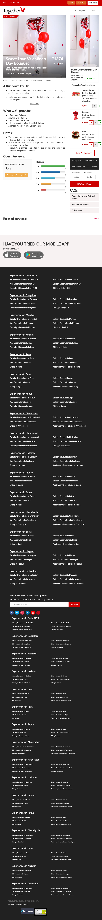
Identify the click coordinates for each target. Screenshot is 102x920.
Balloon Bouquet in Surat (63, 536)
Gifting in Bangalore (61, 308)
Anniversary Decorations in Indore (67, 485)
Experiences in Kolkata (21, 334)
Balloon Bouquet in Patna (63, 496)
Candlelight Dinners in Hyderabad (23, 446)
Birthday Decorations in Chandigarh (24, 516)
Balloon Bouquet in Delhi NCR (65, 279)
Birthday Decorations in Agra (21, 378)
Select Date (76, 173)
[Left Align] (7, 175)
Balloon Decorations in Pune (64, 362)
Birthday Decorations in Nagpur (23, 555)
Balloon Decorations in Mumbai (66, 323)
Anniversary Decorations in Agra (66, 386)
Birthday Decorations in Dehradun (24, 575)
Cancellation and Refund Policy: (83, 197)
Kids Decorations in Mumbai (21, 323)
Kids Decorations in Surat (20, 540)
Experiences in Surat (20, 531)
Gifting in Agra (15, 386)
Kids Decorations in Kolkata (21, 343)
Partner (22, 901)
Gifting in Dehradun (18, 583)
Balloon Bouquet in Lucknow (65, 457)
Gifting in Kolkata (60, 347)
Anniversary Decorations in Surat (66, 544)
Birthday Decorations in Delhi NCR (24, 279)
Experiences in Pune (20, 354)
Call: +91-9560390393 (11, 3)
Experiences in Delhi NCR (23, 275)
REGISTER (81, 3)
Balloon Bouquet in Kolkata (64, 339)
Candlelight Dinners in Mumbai (22, 327)
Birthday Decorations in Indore (22, 476)
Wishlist (91, 78)
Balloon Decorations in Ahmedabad (67, 421)
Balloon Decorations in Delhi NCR (67, 284)
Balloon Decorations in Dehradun (66, 579)
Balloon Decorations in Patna (65, 500)
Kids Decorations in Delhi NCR (22, 284)
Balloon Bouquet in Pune (63, 358)
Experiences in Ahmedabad (24, 413)
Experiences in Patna (21, 492)
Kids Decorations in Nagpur (21, 559)
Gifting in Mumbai (60, 327)
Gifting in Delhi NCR (61, 288)
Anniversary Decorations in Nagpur (67, 564)
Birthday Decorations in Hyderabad (24, 437)
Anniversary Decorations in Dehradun (68, 583)
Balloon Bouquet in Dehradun (65, 575)
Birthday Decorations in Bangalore (24, 299)
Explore (82, 10)
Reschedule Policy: (80, 204)
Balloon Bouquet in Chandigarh (65, 516)
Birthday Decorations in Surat (22, 536)
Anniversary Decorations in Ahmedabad (69, 426)
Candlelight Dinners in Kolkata (22, 347)
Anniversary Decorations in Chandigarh (69, 524)
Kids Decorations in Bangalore (22, 303)
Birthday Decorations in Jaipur (22, 398)
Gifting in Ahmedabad (18, 426)
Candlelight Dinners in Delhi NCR (23, 288)
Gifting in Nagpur (17, 564)
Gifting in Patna (16, 505)
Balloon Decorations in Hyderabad (67, 441)
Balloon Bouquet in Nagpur (64, 555)
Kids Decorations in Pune (20, 362)
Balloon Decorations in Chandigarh (67, 520)
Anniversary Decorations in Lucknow (68, 465)
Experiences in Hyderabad (23, 433)
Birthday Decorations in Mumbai (23, 319)
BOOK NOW (84, 184)
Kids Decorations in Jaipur (20, 402)
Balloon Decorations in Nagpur (65, 559)
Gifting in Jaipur (59, 406)
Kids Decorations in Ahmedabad (23, 421)
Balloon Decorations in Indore (65, 481)
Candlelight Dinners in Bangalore (23, 308)
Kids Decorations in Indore (21, 481)
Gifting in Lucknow (17, 465)
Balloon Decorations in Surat (65, 540)
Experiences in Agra (20, 374)
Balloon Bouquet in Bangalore (65, 299)
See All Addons (84, 152)
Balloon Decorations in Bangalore (66, 303)
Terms (37, 901)
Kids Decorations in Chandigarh (23, 520)
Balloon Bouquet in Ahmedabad (66, 417)
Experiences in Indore (21, 472)
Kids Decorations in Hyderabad (22, 441)
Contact (16, 901)
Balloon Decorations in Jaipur (65, 402)
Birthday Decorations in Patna (22, 496)
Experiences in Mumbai (22, 314)
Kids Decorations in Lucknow (22, 461)
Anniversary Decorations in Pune (66, 367)
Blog (93, 10)
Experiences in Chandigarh (24, 512)
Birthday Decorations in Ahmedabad (25, 417)
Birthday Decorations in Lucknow (23, 457)
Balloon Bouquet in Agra (63, 378)
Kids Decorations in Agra (20, 382)
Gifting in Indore (16, 485)
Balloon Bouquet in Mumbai (64, 319)
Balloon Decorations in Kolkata (65, 343)
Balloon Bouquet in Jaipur (63, 398)
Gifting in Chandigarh (18, 524)
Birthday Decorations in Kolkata (23, 339)
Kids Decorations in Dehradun (22, 579)
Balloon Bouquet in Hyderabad (65, 437)
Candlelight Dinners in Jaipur (21, 406)
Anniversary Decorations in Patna (66, 505)
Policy (32, 901)
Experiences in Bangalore (23, 295)
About (10, 901)
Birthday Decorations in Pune (22, 358)
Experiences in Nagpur (22, 551)
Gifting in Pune (16, 367)
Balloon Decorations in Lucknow (66, 461)
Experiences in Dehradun (23, 571)
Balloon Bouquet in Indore (64, 476)
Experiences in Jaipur (21, 393)
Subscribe (74, 604)
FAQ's (27, 901)
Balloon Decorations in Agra (64, 382)
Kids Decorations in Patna (20, 500)
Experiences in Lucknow (22, 452)
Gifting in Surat (16, 544)
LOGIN (71, 3)
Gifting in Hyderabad (61, 446)
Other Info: (77, 210)
